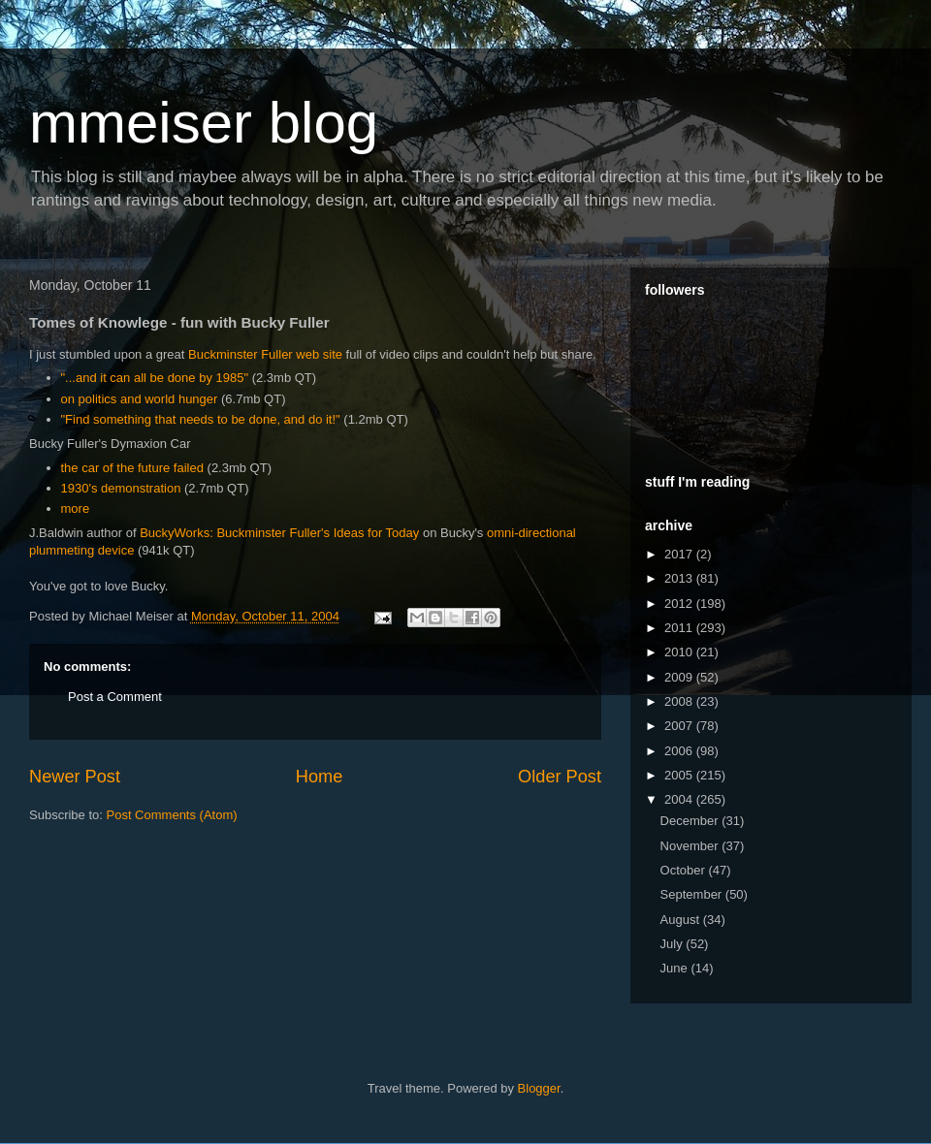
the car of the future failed (132, 468)
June (675, 968)
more (75, 508)
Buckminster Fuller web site (265, 354)
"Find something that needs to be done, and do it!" (200, 419)
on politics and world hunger (139, 399)
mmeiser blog (203, 122)
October (684, 870)
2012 (680, 603)
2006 (680, 751)
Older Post (559, 776)
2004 (680, 799)
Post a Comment (115, 696)
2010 (680, 652)
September (692, 894)
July (673, 944)
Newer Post (74, 776)
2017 (680, 554)
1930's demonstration (121, 488)
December (691, 820)
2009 (680, 677)
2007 (680, 725)
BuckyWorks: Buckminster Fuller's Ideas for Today (279, 532)
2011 (680, 627)
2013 (680, 578)
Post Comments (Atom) (172, 815)
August (681, 919)
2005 (680, 775)
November (691, 846)
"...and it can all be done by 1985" (155, 377)
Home (319, 776)
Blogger (539, 1088)
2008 (680, 701)
